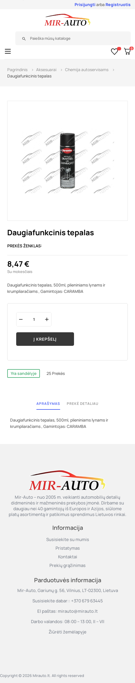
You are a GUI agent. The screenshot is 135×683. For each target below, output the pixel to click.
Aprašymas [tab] (48, 403)
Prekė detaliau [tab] (83, 403)
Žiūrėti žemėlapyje (67, 632)
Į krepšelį (45, 339)
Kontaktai (67, 557)
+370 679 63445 (87, 601)
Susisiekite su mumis (67, 539)
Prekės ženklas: (24, 245)
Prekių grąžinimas (67, 565)
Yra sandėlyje (23, 373)
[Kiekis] (33, 319)
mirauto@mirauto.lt (78, 611)
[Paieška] (70, 38)
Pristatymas (68, 548)
